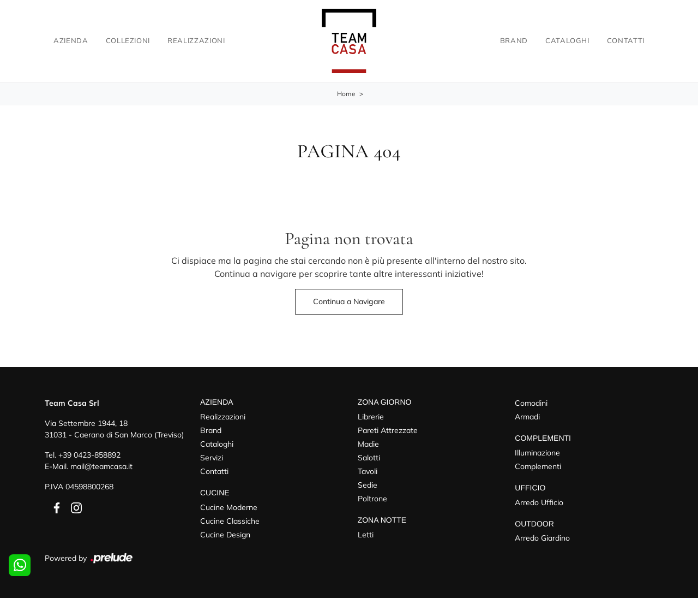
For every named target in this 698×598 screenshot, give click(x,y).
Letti (366, 535)
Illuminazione (537, 453)
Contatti (626, 40)
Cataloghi (567, 40)
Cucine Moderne (228, 507)
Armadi (527, 417)
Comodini (531, 403)
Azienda (70, 40)
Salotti (369, 458)
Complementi (538, 466)
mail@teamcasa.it (101, 466)
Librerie (371, 417)
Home (346, 94)
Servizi (211, 458)
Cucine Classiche (230, 521)
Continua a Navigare (349, 301)
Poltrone (372, 499)
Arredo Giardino (542, 538)
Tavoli (367, 471)
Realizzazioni (196, 40)
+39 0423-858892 (89, 455)
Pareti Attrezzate (388, 430)
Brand (514, 40)
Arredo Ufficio (539, 502)
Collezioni (128, 40)
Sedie (367, 485)
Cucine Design (225, 535)
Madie (368, 444)
